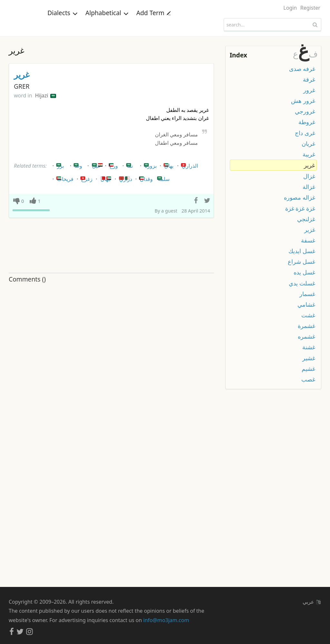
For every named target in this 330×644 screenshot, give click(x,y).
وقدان (145, 178)
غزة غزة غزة (300, 208)
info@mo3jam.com (166, 620)
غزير (309, 229)
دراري (124, 178)
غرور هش (303, 100)
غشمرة (306, 326)
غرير (22, 74)
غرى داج (305, 133)
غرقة (309, 79)
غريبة (309, 154)
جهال (106, 178)
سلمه (163, 178)
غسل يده (304, 272)
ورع (113, 164)
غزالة (309, 187)
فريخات (64, 178)
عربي (312, 601)
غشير (308, 358)
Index (238, 55)
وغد (77, 164)
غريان (308, 143)
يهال (167, 164)
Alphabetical (107, 24)
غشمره (306, 336)
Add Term (153, 24)
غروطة (306, 122)
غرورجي (305, 111)
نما (129, 164)
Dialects (62, 24)
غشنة (308, 347)
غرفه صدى (302, 69)
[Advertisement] (111, 246)
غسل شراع (301, 261)
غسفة (308, 240)
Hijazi (45, 95)
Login (290, 7)
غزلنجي (306, 219)
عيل (97, 164)
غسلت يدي (302, 283)
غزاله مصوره (299, 197)
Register (310, 7)
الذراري (189, 164)
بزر (59, 164)
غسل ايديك (301, 251)
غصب (308, 379)
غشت (308, 315)
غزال (309, 176)
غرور (309, 90)
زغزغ (85, 178)
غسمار (307, 294)
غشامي (306, 304)
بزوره (150, 164)
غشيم (308, 368)
